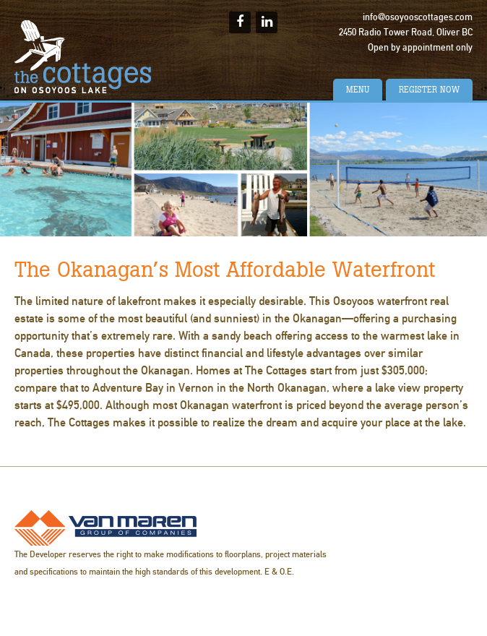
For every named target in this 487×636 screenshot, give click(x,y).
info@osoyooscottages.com (418, 17)
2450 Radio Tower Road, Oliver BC (406, 32)
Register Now (429, 90)
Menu (357, 90)
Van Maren (105, 528)
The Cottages (83, 56)
